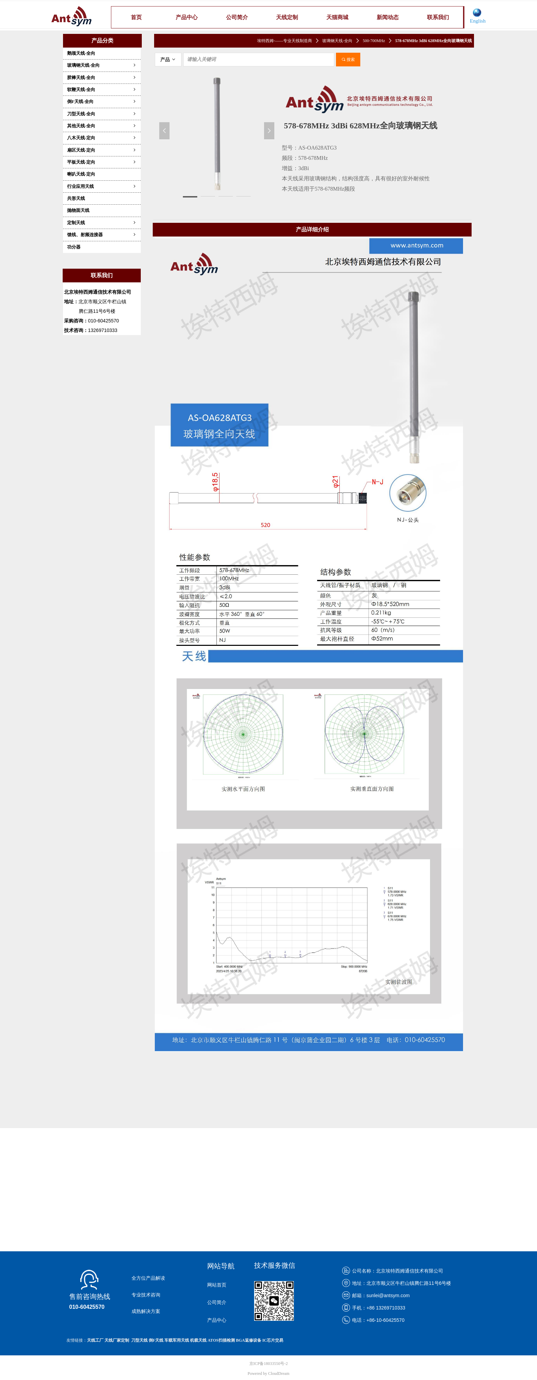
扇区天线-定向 (102, 150)
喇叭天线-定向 (81, 174)
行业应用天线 (102, 186)
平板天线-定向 (102, 162)
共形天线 (76, 198)
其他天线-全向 (102, 125)
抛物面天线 (78, 210)
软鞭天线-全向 (102, 89)
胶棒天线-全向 (102, 77)
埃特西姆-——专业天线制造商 (284, 40)
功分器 (73, 247)
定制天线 (102, 222)
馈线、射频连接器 (102, 234)
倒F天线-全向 (102, 101)
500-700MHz (374, 40)
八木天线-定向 (102, 137)
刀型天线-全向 (102, 113)
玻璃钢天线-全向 (102, 65)
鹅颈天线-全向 (81, 53)
